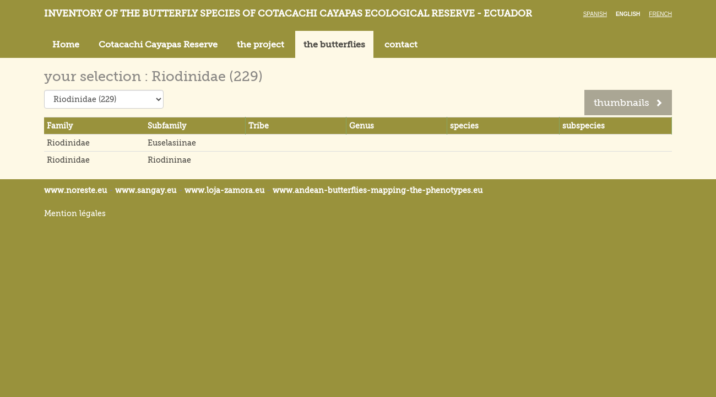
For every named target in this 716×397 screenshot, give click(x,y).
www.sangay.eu (145, 190)
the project (260, 45)
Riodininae (169, 159)
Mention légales (75, 213)
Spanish (595, 14)
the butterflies (334, 45)
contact (400, 45)
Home (65, 45)
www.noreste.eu (75, 190)
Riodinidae (68, 142)
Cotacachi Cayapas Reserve (158, 45)
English (628, 14)
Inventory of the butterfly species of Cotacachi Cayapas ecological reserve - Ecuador (288, 13)
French (660, 14)
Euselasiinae (172, 142)
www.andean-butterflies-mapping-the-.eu (377, 190)
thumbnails (628, 102)
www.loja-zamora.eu (224, 190)
